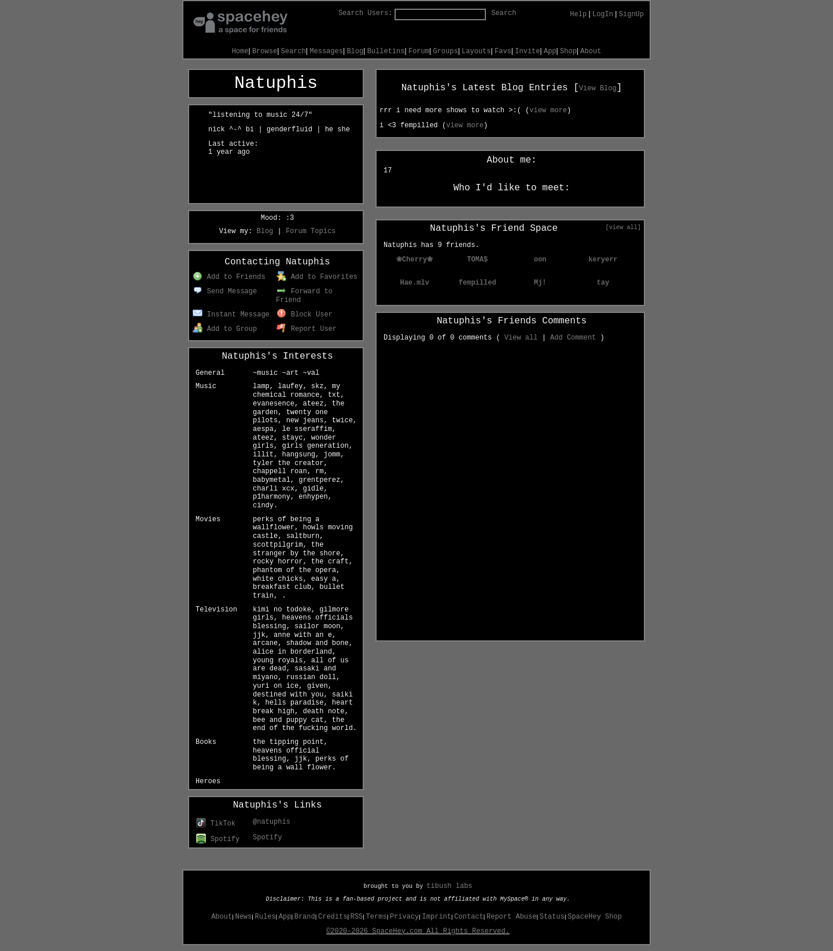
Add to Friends (229, 277)
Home (240, 51)
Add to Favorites (317, 277)
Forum (418, 51)
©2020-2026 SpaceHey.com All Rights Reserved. (418, 931)
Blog (355, 51)
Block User (305, 315)
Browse (264, 51)
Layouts (476, 51)
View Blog (598, 88)
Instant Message (231, 315)
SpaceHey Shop (594, 917)
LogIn (602, 14)
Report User (307, 329)
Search (503, 13)
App (550, 51)
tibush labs (449, 886)
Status (552, 917)
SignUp (631, 14)
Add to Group (225, 329)
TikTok (215, 824)
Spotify (217, 839)
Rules (265, 917)
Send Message (225, 291)
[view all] (623, 227)
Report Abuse (511, 917)
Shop (568, 51)
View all (521, 338)
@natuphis (271, 822)
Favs (503, 51)
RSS (357, 917)
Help (578, 14)
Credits (332, 917)
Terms (376, 917)
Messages (326, 51)
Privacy (404, 917)
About (590, 51)
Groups (445, 51)
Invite (527, 51)
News (243, 917)
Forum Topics (311, 231)
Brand (304, 917)
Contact (468, 917)
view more (548, 110)
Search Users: (365, 13)
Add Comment (573, 338)
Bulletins (386, 51)
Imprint (436, 917)
